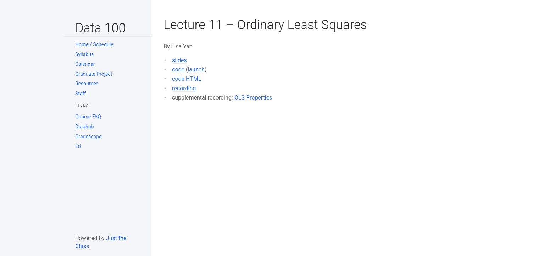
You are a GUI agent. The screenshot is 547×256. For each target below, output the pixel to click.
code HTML (186, 78)
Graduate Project (93, 74)
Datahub (84, 126)
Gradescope (88, 136)
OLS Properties (253, 97)
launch (196, 69)
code (178, 69)
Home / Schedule (94, 44)
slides (179, 60)
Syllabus (84, 54)
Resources (87, 83)
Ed (78, 146)
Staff (80, 93)
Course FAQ (88, 116)
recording (184, 88)
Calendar (85, 64)
